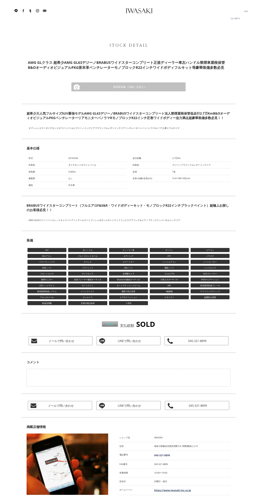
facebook (23, 12)
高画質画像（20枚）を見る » (128, 87)
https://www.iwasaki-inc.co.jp (168, 488)
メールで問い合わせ (60, 341)
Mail (44, 12)
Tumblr (30, 12)
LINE (16, 12)
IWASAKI (131, 12)
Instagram (37, 12)
